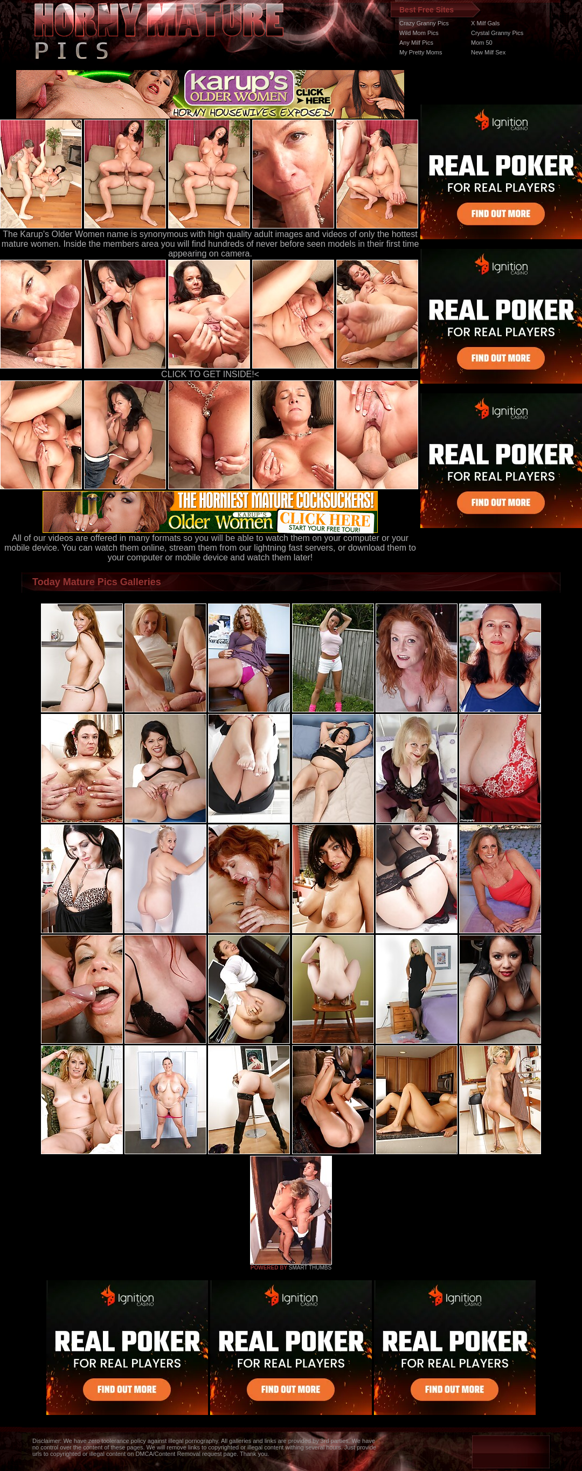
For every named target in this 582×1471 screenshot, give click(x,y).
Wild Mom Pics (419, 33)
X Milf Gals (485, 23)
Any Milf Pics (416, 42)
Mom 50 (482, 42)
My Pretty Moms (420, 52)
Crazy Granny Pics (424, 23)
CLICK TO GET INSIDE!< (210, 374)
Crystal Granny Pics (497, 33)
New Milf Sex (488, 52)
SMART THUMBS (310, 1268)
